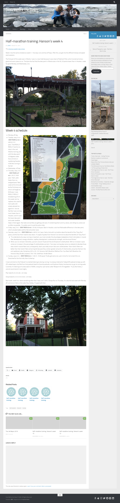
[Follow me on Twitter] (105, 36)
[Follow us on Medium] (111, 36)
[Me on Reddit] (108, 36)
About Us (12, 2)
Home (6, 2)
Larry (9, 45)
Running (22, 29)
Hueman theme (25, 499)
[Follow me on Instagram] (103, 36)
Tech (43, 29)
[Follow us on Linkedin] (113, 36)
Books (36, 29)
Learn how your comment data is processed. (39, 486)
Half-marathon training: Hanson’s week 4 (101, 141)
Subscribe (96, 71)
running (24, 408)
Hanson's (19, 408)
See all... (93, 147)
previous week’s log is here (16, 49)
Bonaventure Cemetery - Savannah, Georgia (102, 182)
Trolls (54, 29)
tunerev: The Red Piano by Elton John (100, 189)
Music (29, 29)
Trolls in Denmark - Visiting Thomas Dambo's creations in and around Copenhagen (100, 158)
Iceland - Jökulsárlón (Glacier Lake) (99, 188)
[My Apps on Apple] (100, 36)
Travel (7, 29)
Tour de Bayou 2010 (12, 431)
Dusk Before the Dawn (22, 10)
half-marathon (13, 408)
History (15, 29)
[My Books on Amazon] (97, 36)
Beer (49, 29)
